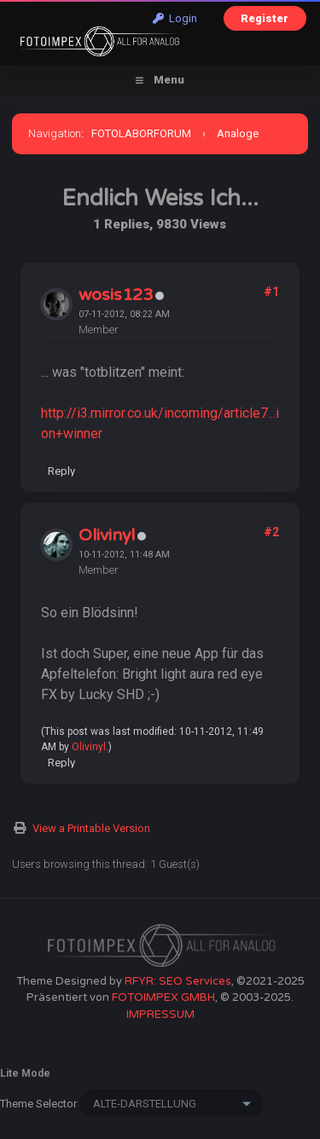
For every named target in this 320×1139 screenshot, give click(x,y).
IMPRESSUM (160, 1014)
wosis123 (116, 295)
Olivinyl (107, 535)
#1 (271, 291)
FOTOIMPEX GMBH (163, 997)
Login (175, 18)
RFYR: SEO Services (178, 981)
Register (264, 18)
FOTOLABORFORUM (141, 133)
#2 (271, 532)
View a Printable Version (91, 828)
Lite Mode (25, 1073)
